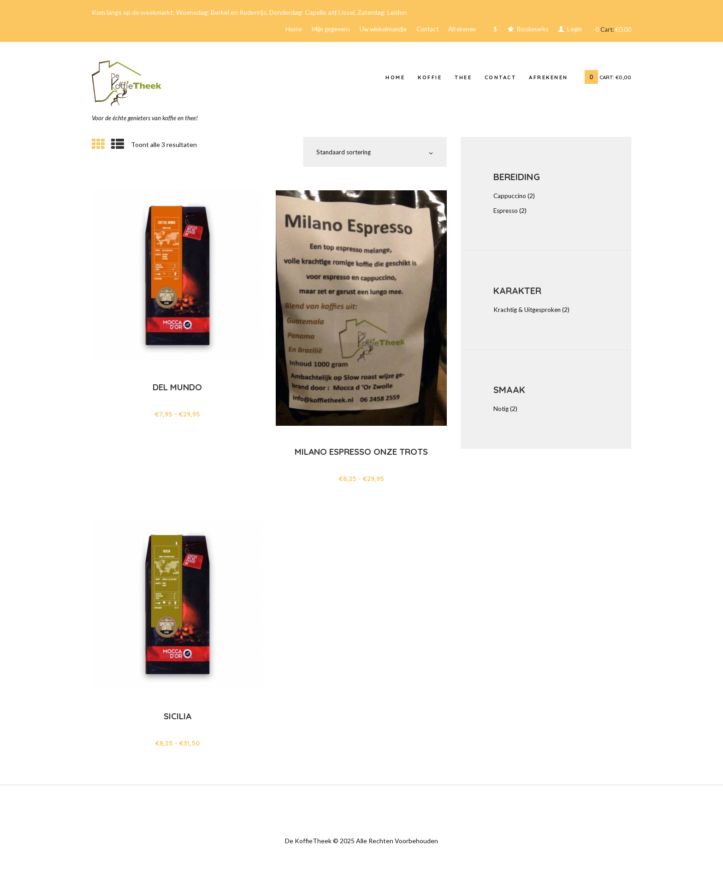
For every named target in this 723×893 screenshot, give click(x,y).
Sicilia (177, 721)
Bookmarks (530, 30)
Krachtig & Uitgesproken (529, 313)
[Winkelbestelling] (371, 155)
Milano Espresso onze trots (361, 462)
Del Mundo (177, 391)
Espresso (506, 213)
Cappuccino (510, 199)
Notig (501, 412)
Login (573, 30)
